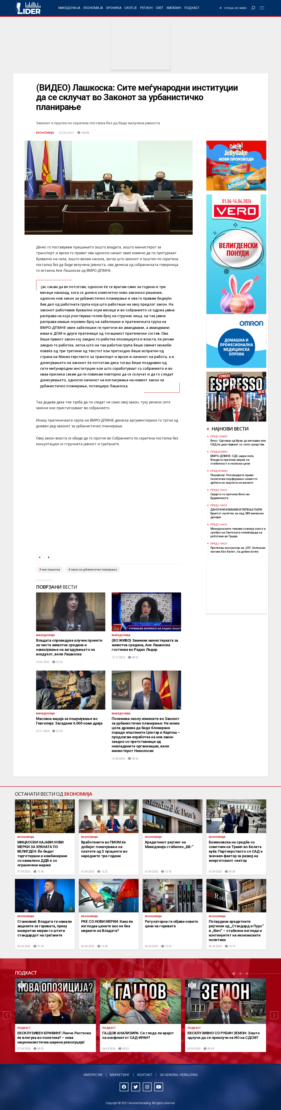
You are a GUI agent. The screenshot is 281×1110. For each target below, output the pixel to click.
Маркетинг (120, 1075)
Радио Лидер (28, 8)
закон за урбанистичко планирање (94, 569)
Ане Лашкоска (51, 569)
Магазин (174, 8)
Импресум (93, 1075)
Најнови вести (230, 428)
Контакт (144, 1075)
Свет (159, 8)
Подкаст (191, 8)
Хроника (113, 8)
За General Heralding (179, 1075)
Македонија (69, 8)
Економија (93, 8)
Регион (146, 8)
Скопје (130, 8)
